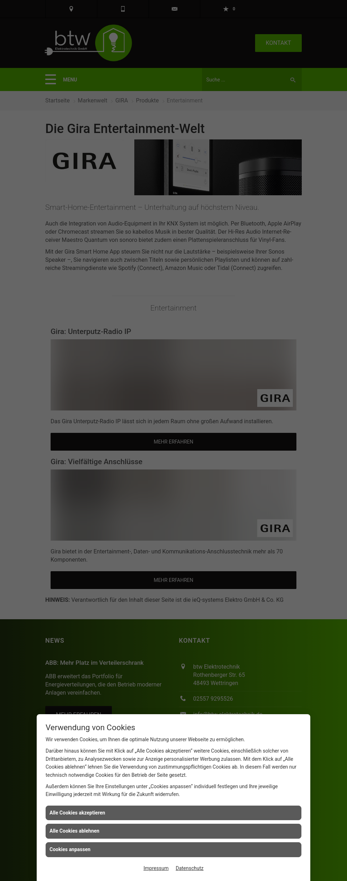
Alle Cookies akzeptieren (77, 813)
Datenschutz (189, 868)
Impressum (156, 868)
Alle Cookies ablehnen (74, 831)
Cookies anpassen (70, 849)
